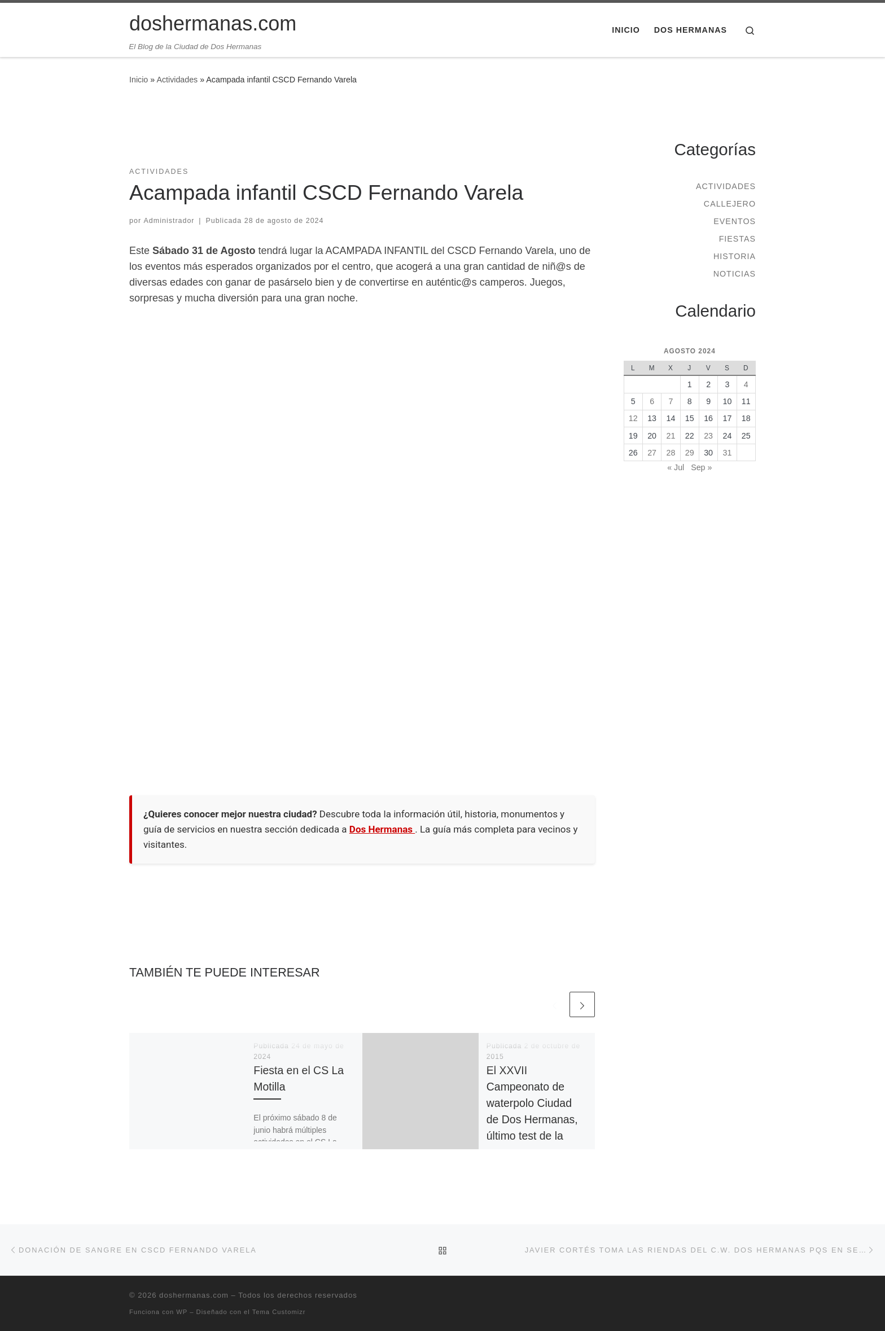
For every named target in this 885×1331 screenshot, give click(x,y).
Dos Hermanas (382, 829)
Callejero (730, 203)
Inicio (138, 79)
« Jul (675, 467)
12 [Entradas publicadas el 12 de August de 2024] (633, 418)
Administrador (169, 221)
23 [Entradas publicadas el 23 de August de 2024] (708, 435)
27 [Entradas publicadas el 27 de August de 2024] (651, 452)
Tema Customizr (279, 1311)
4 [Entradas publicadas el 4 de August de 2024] (746, 384)
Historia (734, 256)
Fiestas (737, 238)
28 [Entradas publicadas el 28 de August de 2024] (671, 452)
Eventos (734, 221)
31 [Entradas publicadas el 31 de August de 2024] (727, 452)
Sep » (701, 467)
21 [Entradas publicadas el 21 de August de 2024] (671, 435)
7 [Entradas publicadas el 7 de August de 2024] (670, 401)
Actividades (177, 79)
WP (181, 1311)
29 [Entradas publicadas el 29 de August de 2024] (689, 452)
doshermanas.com (194, 1295)
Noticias (734, 273)
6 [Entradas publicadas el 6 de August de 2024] (652, 401)
